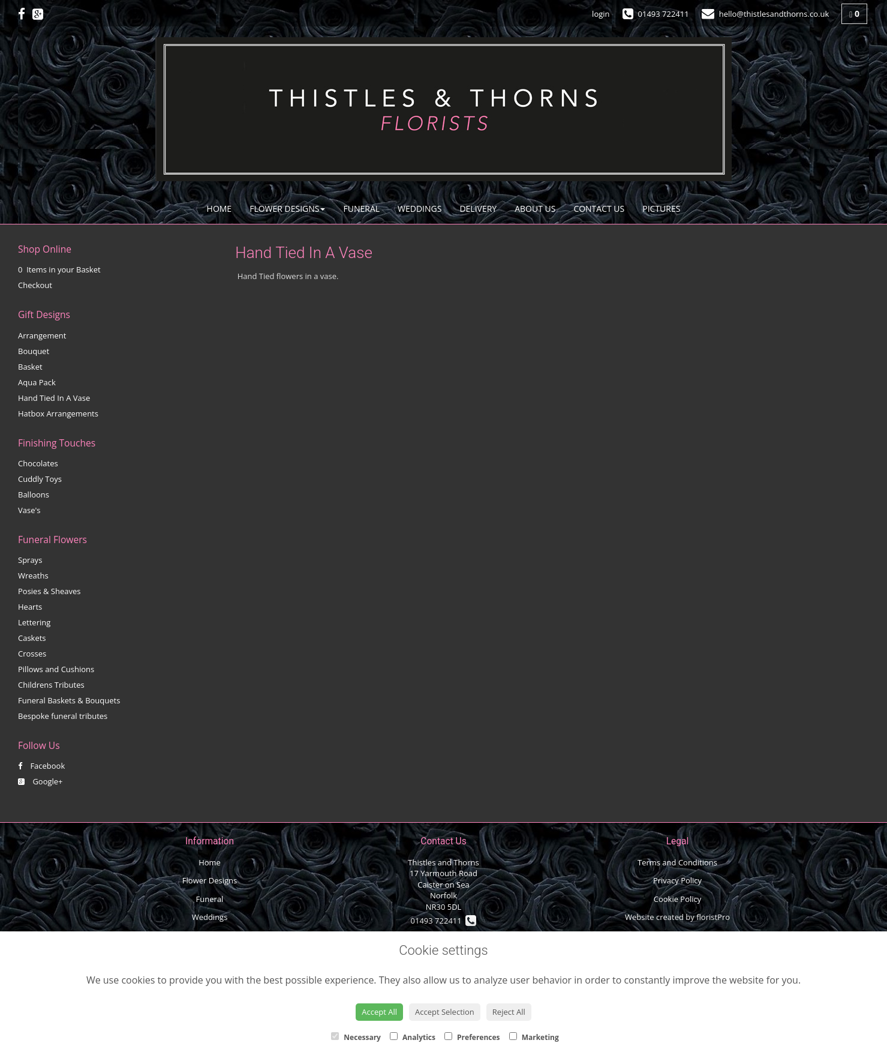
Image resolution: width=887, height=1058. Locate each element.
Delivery (478, 208)
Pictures (661, 208)
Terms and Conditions (677, 862)
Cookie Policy (678, 899)
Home (219, 208)
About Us (535, 208)
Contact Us (598, 208)
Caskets (32, 638)
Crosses (32, 653)
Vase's (29, 510)
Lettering (34, 622)
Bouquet (33, 351)
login (600, 13)
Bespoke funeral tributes (62, 716)
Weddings (419, 208)
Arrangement (42, 335)
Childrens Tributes (51, 684)
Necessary (356, 1037)
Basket (30, 366)
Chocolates (38, 463)
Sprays (30, 560)
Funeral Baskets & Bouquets (69, 700)
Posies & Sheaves (49, 591)
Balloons (33, 494)
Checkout (35, 285)
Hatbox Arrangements (58, 413)
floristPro (713, 917)
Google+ (40, 781)
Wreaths (33, 575)
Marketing (534, 1037)
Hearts (30, 606)
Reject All (508, 1011)
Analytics (412, 1037)
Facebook (41, 765)
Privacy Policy (677, 880)
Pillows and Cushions (56, 669)
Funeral (361, 208)
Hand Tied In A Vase (54, 397)
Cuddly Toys (40, 478)
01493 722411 (444, 920)
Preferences (472, 1037)
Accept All (379, 1011)
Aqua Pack (37, 382)
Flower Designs (287, 208)
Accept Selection (444, 1011)
